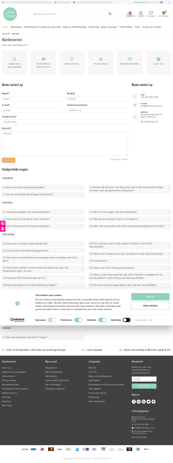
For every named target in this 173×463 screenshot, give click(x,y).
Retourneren (8, 376)
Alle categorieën (97, 401)
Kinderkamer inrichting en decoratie (107, 384)
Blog (153, 2)
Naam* (6, 93)
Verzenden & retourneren (15, 389)
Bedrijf (71, 93)
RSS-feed (6, 405)
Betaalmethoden (10, 384)
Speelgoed (94, 380)
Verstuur (9, 160)
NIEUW (92, 368)
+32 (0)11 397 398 (140, 424)
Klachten (6, 401)
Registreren (51, 368)
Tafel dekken (95, 389)
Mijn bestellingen (53, 372)
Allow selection (150, 443)
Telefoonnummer (77, 105)
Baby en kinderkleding (100, 376)
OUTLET (93, 372)
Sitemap (6, 397)
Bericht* (7, 128)
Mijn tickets (51, 376)
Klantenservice (9, 393)
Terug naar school (97, 393)
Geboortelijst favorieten (57, 380)
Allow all (150, 434)
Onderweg (94, 397)
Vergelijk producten (55, 389)
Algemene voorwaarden (14, 372)
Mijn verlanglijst (53, 384)
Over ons (6, 368)
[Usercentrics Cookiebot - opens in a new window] (17, 458)
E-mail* (6, 105)
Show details (142, 458)
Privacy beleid (9, 380)
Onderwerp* (9, 116)
